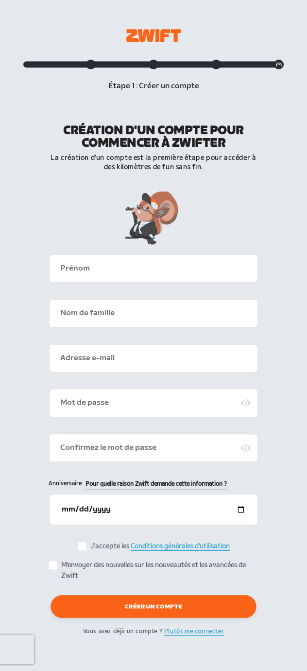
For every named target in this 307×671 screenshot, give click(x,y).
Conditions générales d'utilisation (180, 546)
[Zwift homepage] (153, 35)
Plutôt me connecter (194, 631)
